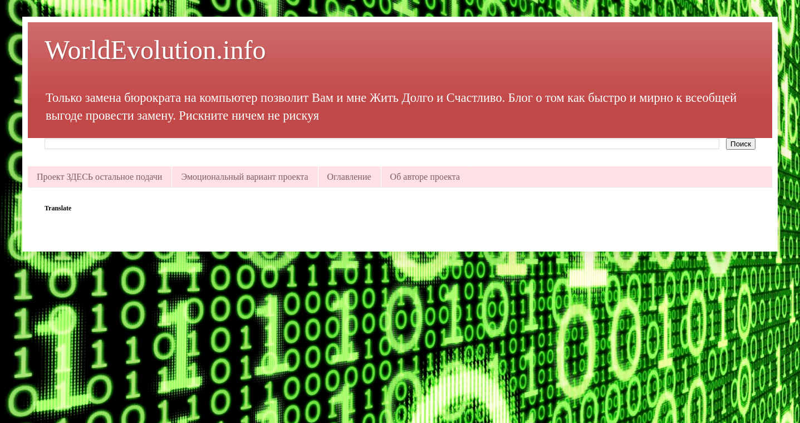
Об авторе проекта (425, 176)
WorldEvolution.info (155, 50)
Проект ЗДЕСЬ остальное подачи (99, 176)
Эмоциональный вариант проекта (244, 176)
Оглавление (349, 176)
